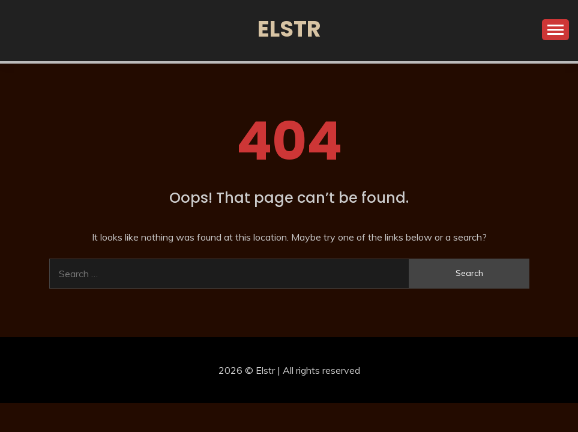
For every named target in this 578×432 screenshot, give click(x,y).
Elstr (289, 28)
